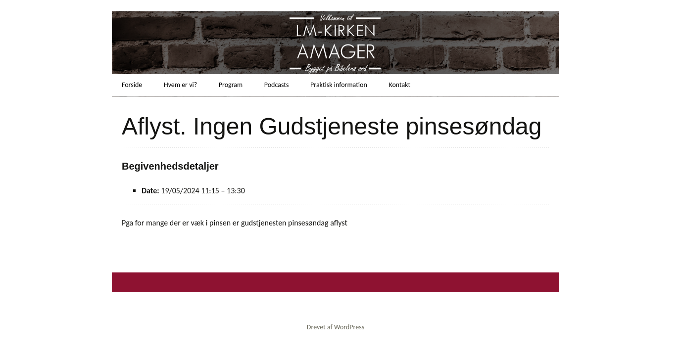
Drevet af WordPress (335, 327)
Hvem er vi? (180, 85)
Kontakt (399, 85)
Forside (132, 85)
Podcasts (276, 85)
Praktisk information (338, 85)
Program (231, 85)
